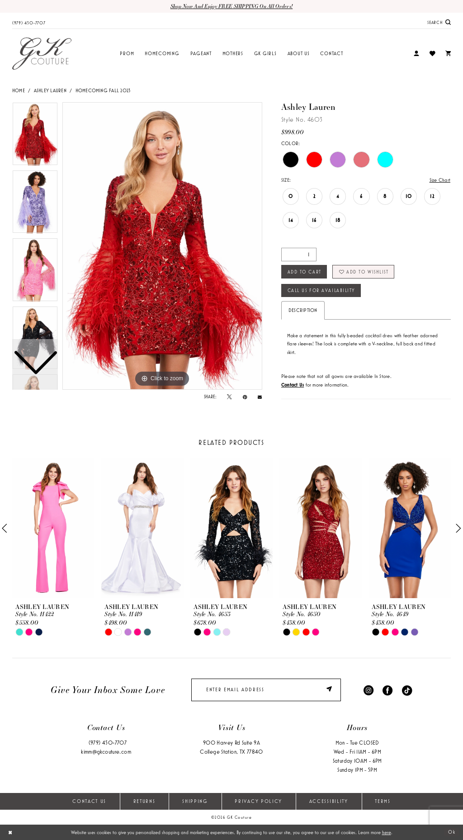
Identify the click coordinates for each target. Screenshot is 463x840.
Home (18, 90)
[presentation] (53, 529)
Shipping (195, 801)
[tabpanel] (162, 246)
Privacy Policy (258, 801)
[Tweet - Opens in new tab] (229, 397)
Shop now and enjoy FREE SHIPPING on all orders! (231, 6)
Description (302, 310)
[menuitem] (29, 22)
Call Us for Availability (322, 290)
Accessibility (328, 801)
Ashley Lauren (50, 90)
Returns (144, 801)
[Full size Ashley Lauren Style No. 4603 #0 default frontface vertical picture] (162, 246)
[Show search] (439, 22)
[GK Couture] (41, 54)
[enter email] (266, 690)
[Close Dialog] (10, 832)
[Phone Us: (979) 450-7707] (29, 22)
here (386, 832)
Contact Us (89, 801)
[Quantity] (299, 254)
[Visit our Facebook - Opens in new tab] (387, 690)
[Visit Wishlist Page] (432, 54)
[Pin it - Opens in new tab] (244, 397)
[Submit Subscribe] (330, 690)
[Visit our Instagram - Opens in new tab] (368, 690)
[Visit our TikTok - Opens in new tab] (407, 690)
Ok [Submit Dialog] (451, 832)
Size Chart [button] (440, 180)
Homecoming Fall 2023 (103, 90)
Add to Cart (304, 271)
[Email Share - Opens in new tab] (259, 397)
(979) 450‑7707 (108, 743)
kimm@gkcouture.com (106, 752)
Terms (382, 801)
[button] (416, 54)
